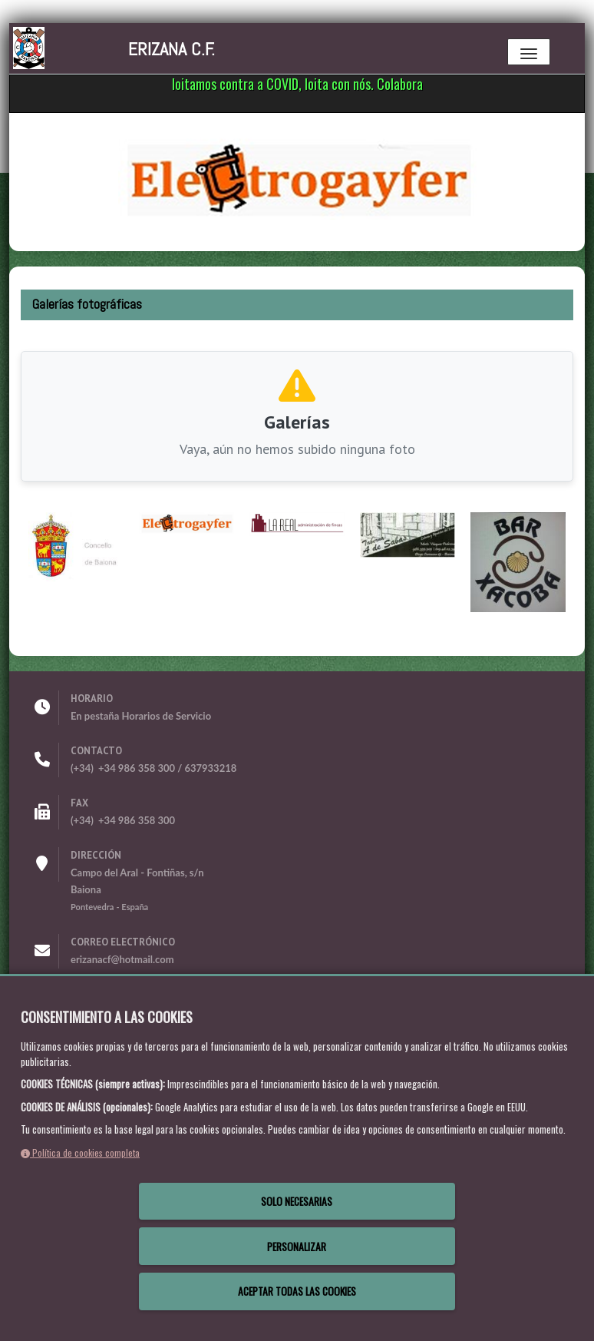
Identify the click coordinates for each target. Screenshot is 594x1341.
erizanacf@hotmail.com (122, 959)
